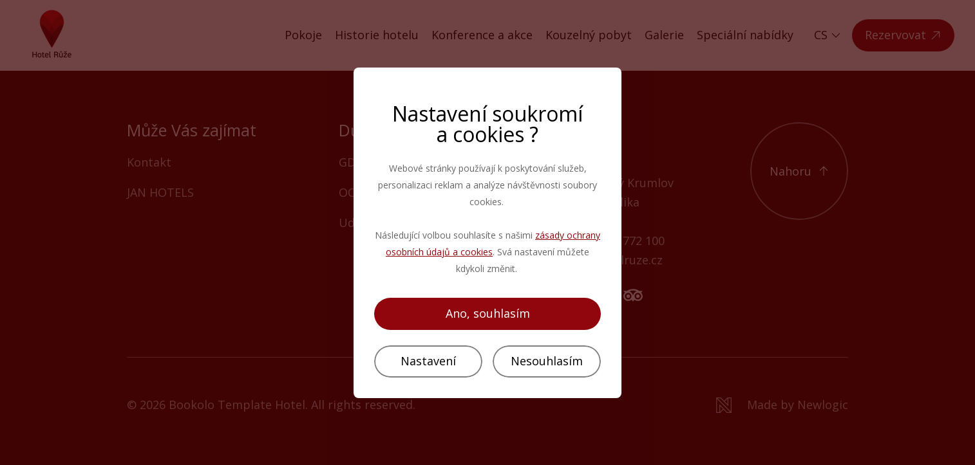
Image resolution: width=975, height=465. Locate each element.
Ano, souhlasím (488, 313)
